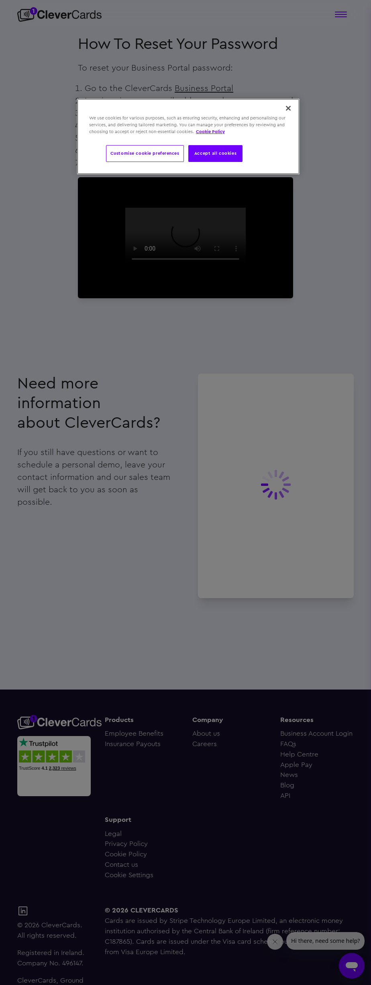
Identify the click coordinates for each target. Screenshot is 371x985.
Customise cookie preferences (144, 153)
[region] (188, 136)
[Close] (288, 108)
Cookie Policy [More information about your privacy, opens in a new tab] (210, 131)
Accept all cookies (215, 153)
